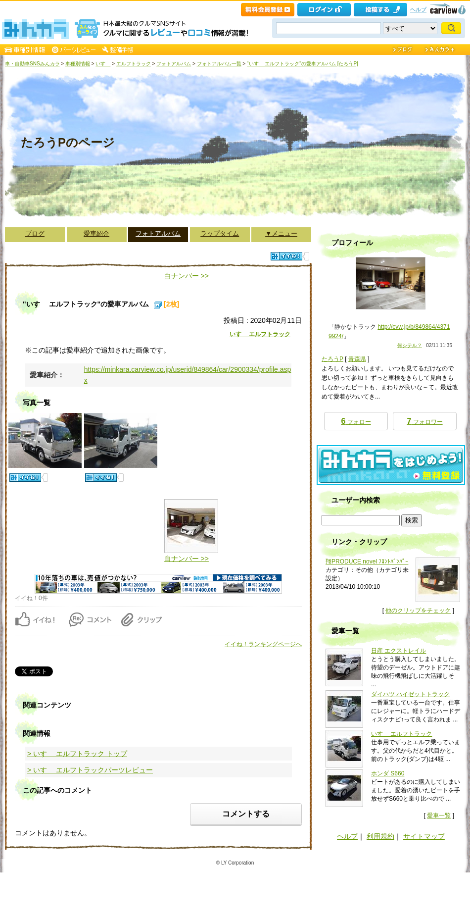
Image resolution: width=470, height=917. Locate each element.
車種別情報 (77, 63)
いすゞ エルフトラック (260, 334)
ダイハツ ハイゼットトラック (410, 694)
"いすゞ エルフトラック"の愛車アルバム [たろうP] (302, 63)
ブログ (35, 233)
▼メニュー (281, 233)
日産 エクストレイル (398, 650)
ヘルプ (418, 9)
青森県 (357, 359)
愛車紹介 (96, 233)
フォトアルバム (173, 63)
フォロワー (424, 421)
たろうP (332, 359)
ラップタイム (219, 233)
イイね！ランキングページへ (263, 644)
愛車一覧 (439, 815)
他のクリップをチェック (418, 610)
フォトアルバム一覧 (219, 63)
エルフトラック (133, 63)
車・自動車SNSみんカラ (32, 63)
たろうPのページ (68, 142)
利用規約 (380, 836)
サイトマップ (424, 836)
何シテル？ (409, 345)
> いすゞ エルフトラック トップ (77, 754)
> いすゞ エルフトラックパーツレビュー (90, 770)
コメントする (246, 814)
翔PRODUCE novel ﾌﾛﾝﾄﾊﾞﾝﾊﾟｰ (367, 561)
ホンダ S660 (387, 773)
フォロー (356, 421)
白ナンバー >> (186, 276)
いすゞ (102, 63)
